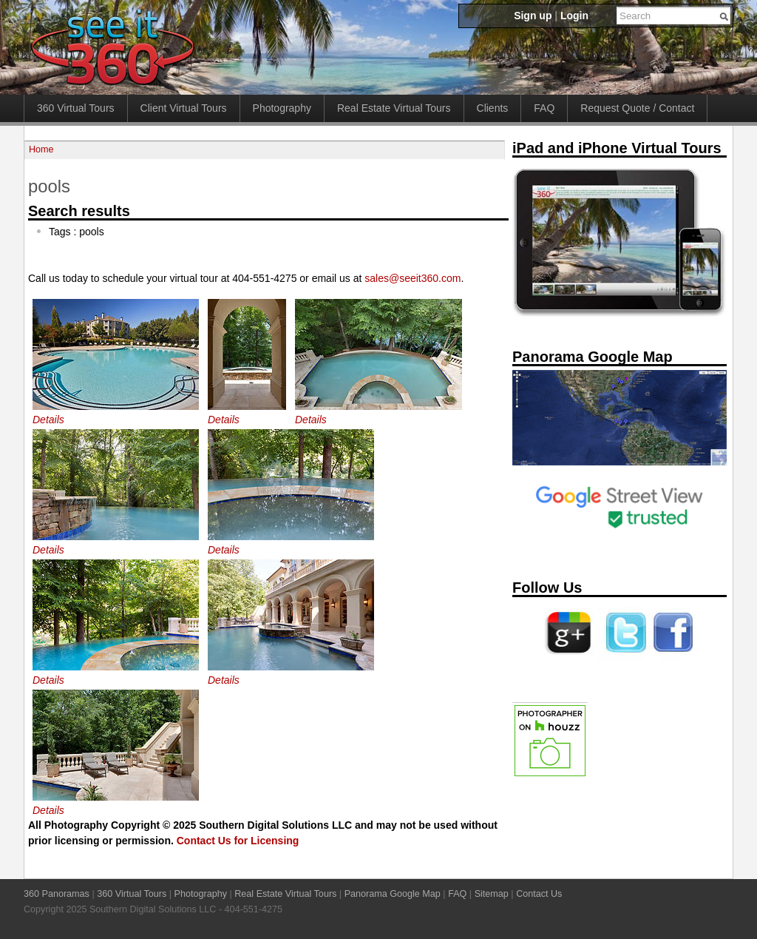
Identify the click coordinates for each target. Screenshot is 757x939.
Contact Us (539, 894)
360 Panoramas (56, 894)
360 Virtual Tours (76, 108)
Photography (282, 108)
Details (48, 419)
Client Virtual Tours (183, 108)
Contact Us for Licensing (238, 841)
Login (574, 15)
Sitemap (492, 894)
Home (41, 149)
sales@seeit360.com (412, 278)
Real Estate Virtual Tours (394, 108)
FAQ (544, 108)
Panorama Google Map (392, 894)
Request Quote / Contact (637, 108)
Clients (493, 108)
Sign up (532, 15)
